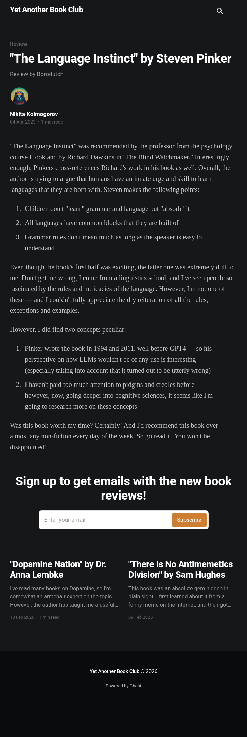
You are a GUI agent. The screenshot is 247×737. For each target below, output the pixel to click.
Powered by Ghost (123, 685)
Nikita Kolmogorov (34, 114)
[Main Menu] (233, 11)
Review (18, 44)
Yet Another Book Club (46, 10)
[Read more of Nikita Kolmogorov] (19, 96)
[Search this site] (219, 10)
